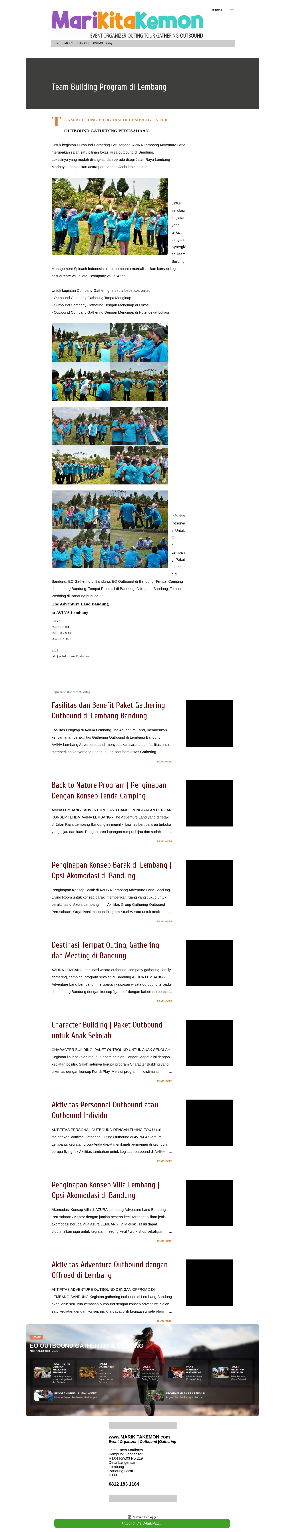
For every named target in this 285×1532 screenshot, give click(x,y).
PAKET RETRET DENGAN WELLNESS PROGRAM (62, 1368)
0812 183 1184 (124, 1484)
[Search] (217, 10)
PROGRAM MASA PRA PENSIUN (185, 1393)
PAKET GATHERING (106, 1365)
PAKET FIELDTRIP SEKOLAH (237, 1369)
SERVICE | (83, 43)
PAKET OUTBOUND (149, 1368)
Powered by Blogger (142, 1517)
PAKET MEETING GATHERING (193, 1369)
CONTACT (97, 43)
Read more (164, 761)
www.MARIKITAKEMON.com (139, 1436)
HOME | (57, 43)
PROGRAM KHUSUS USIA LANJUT (75, 1393)
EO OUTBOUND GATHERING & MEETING (86, 1345)
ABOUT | (69, 43)
